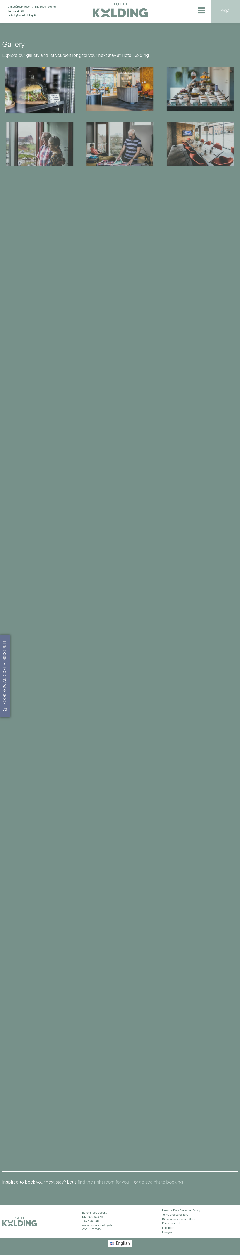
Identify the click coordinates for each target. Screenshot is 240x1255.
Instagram (168, 1232)
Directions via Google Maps (178, 1219)
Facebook (168, 1228)
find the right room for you (103, 1182)
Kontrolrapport (171, 1223)
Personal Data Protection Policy (181, 1210)
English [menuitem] (123, 1243)
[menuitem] (120, 1243)
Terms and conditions (175, 1215)
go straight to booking (161, 1182)
